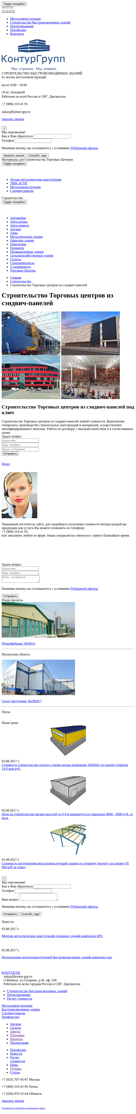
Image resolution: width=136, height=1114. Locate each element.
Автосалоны (19, 221)
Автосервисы (19, 225)
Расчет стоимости (19, 1001)
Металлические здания (26, 236)
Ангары (15, 229)
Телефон (8, 140)
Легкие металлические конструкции (35, 179)
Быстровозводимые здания (21, 1012)
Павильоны (18, 244)
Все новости (23, 971)
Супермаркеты (20, 266)
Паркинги (17, 248)
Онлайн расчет (67, 543)
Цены (14, 1067)
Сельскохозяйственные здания (31, 255)
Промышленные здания (27, 251)
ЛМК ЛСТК (18, 183)
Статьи (15, 1075)
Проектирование (22, 26)
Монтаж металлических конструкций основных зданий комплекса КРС (52, 938)
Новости (16, 1056)
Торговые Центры (22, 270)
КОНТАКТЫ (11, 975)
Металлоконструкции (25, 18)
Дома (14, 233)
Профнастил (10, 1019)
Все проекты (11, 720)
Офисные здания (22, 240)
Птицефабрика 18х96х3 (18, 644)
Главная (15, 277)
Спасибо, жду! (37, 155)
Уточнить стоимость (16, 875)
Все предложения (14, 920)
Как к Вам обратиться (17, 136)
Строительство (20, 281)
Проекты (16, 1041)
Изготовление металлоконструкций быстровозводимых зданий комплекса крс (57, 960)
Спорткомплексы (22, 263)
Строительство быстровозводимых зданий (40, 22)
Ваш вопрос (10, 902)
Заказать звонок (13, 155)
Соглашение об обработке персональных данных (23, 1110)
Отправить (10, 453)
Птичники (17, 1038)
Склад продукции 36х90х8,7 (22, 702)
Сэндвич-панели (22, 191)
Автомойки (18, 218)
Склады (15, 259)
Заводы (15, 1034)
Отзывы (15, 1071)
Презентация (19, 1045)
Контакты (17, 33)
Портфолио (18, 30)
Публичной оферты (84, 148)
